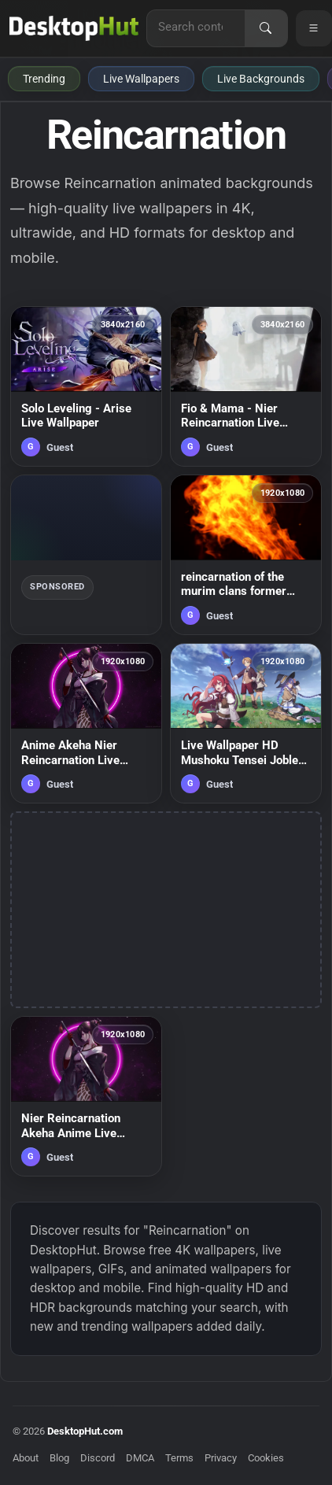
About (26, 1458)
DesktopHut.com (85, 1431)
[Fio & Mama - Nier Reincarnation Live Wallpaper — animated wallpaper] (246, 386)
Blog (59, 1458)
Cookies (266, 1458)
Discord (97, 1458)
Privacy (221, 1458)
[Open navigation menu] (314, 28)
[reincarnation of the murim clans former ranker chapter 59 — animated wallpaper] (246, 554)
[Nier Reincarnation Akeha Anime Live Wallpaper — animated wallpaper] (86, 1096)
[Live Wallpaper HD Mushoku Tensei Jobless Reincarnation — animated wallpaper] (246, 723)
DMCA (140, 1458)
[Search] (266, 28)
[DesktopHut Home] (73, 28)
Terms (179, 1458)
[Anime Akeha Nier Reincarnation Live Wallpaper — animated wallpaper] (86, 723)
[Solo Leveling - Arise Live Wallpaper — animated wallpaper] (86, 386)
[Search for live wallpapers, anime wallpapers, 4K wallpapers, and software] (196, 26)
